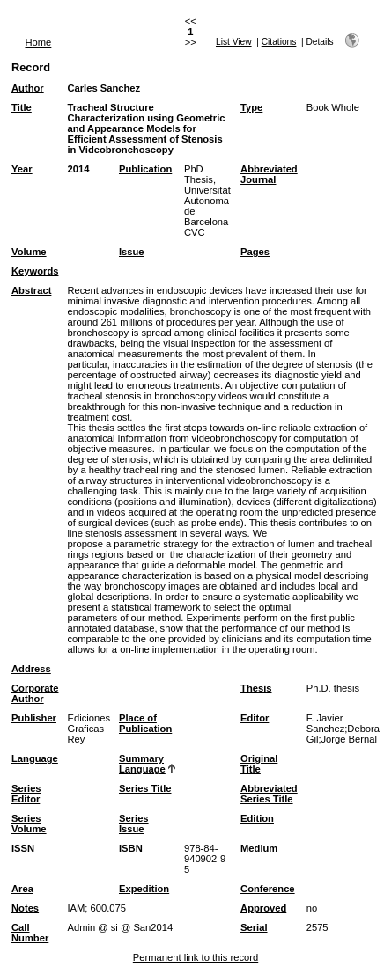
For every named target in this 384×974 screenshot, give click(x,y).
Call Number (29, 932)
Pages (255, 251)
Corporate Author (34, 693)
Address (31, 668)
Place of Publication (145, 723)
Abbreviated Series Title (269, 793)
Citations (279, 42)
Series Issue (134, 823)
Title (21, 107)
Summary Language (142, 763)
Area (22, 888)
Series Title (145, 788)
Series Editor (26, 793)
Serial (253, 927)
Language (34, 758)
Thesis (255, 688)
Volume (29, 251)
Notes (25, 908)
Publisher (33, 718)
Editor (254, 718)
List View (234, 42)
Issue (131, 251)
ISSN (22, 848)
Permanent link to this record (195, 957)
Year (22, 169)
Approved (263, 908)
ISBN (131, 848)
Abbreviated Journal (269, 174)
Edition (257, 818)
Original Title (258, 763)
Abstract (31, 290)
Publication (145, 169)
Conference (267, 888)
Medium (258, 848)
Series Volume (29, 823)
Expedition (144, 888)
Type (251, 107)
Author (27, 88)
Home (39, 42)
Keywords (34, 271)
